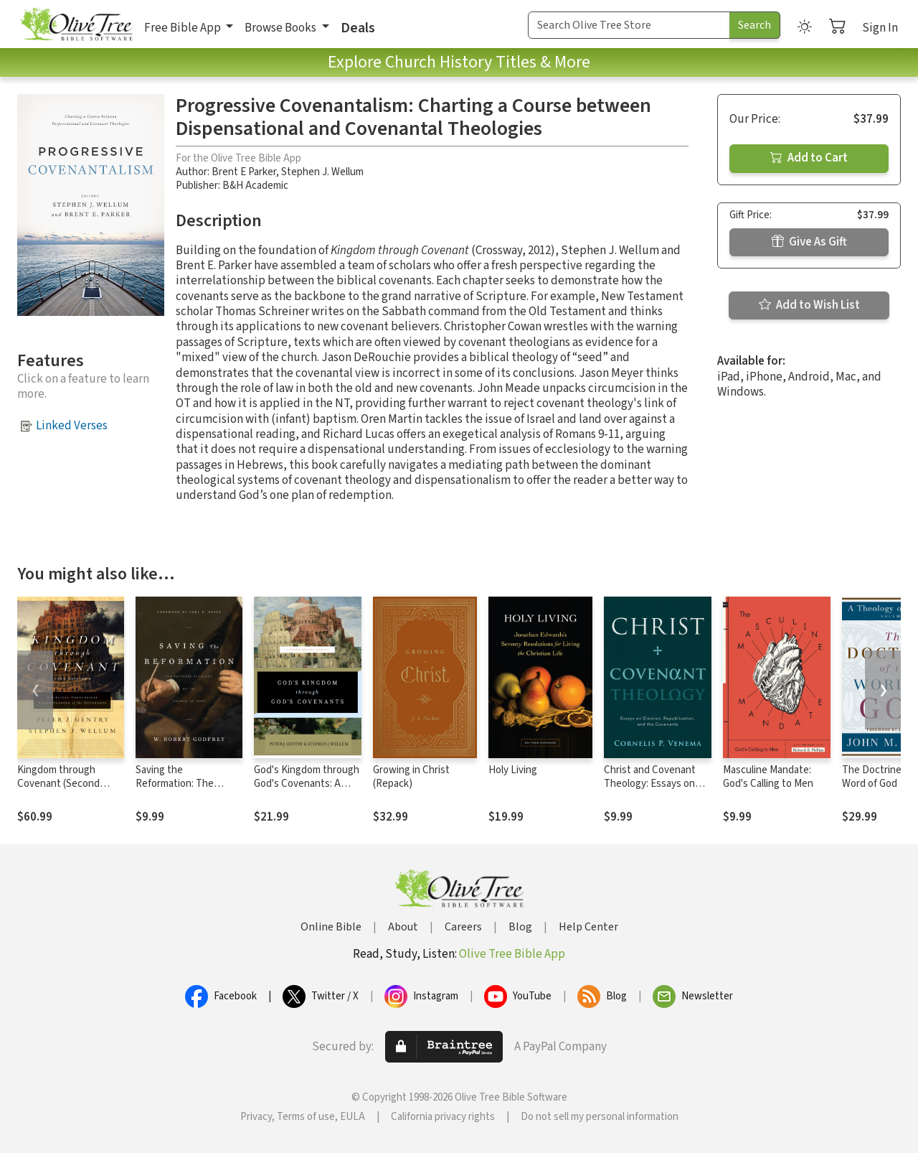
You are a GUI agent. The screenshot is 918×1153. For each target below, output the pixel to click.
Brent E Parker (244, 171)
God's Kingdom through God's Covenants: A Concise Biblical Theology (306, 790)
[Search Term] (629, 25)
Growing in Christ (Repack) (411, 776)
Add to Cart (809, 158)
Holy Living (512, 770)
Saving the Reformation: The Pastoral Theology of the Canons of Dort (182, 790)
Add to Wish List (809, 305)
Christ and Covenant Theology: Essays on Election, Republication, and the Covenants (657, 790)
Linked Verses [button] (72, 425)
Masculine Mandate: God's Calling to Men (768, 776)
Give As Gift (809, 242)
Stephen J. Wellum (322, 171)
